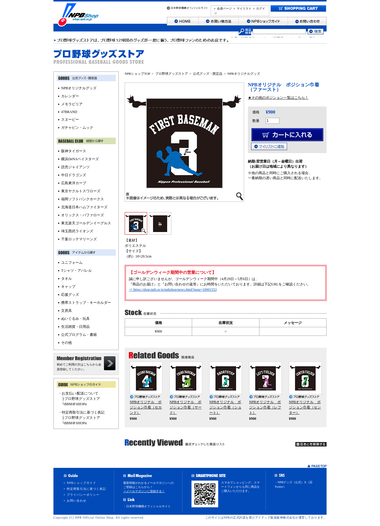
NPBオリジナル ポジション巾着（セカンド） (146, 407)
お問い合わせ (76, 500)
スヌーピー (70, 119)
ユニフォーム (72, 262)
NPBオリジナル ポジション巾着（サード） (186, 407)
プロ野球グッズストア (171, 73)
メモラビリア (72, 104)
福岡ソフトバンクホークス (82, 199)
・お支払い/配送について (78, 393)
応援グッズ (70, 295)
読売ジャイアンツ (75, 167)
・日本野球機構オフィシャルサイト (147, 506)
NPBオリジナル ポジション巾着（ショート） (225, 407)
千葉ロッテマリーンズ (79, 239)
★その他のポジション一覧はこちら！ (278, 98)
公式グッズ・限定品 (207, 73)
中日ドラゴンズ (73, 175)
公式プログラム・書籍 (79, 335)
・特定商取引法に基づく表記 (81, 412)
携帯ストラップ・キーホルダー (86, 303)
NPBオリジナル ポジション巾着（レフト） (265, 407)
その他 (66, 343)
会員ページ (224, 8)
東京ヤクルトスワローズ (80, 191)
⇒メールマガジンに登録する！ (144, 491)
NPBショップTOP (137, 73)
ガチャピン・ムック (77, 127)
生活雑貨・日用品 (75, 327)
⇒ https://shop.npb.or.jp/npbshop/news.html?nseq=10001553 (173, 289)
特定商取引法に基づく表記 (86, 488)
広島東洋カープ (73, 183)
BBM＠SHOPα (75, 404)
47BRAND (69, 112)
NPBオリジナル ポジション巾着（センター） (305, 407)
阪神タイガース (73, 151)
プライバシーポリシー (83, 494)
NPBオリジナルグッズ (243, 73)
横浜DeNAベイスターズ (80, 159)
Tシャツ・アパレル (76, 270)
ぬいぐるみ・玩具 (75, 319)
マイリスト (244, 8)
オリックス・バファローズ (82, 215)
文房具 (66, 311)
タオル (66, 278)
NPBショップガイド (81, 482)
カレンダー (70, 96)
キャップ (68, 287)
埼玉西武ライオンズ (77, 231)
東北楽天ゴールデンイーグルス (86, 223)
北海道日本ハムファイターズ (84, 207)
